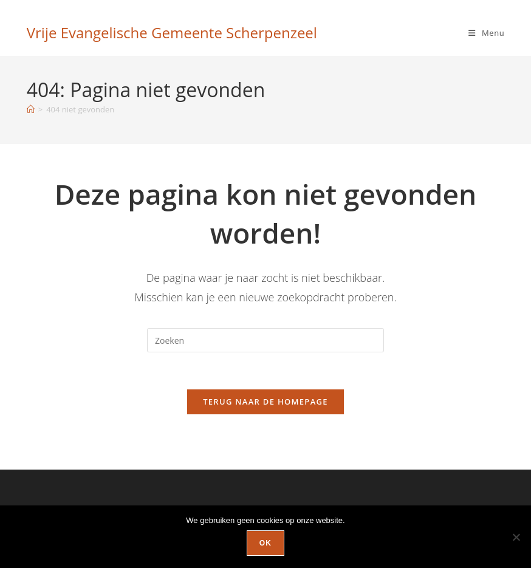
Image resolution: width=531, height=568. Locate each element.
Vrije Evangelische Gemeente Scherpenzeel (172, 32)
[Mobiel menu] (486, 32)
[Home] (31, 109)
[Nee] (516, 537)
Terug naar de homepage (265, 401)
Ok (265, 543)
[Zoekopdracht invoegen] (265, 340)
